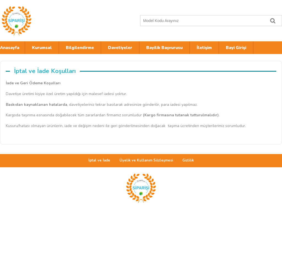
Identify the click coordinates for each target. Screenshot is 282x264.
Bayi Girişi (236, 47)
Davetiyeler (120, 47)
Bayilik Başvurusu (164, 47)
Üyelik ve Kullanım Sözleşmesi (146, 160)
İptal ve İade (99, 160)
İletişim (204, 47)
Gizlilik (188, 160)
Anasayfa (9, 47)
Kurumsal (42, 47)
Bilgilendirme (80, 47)
